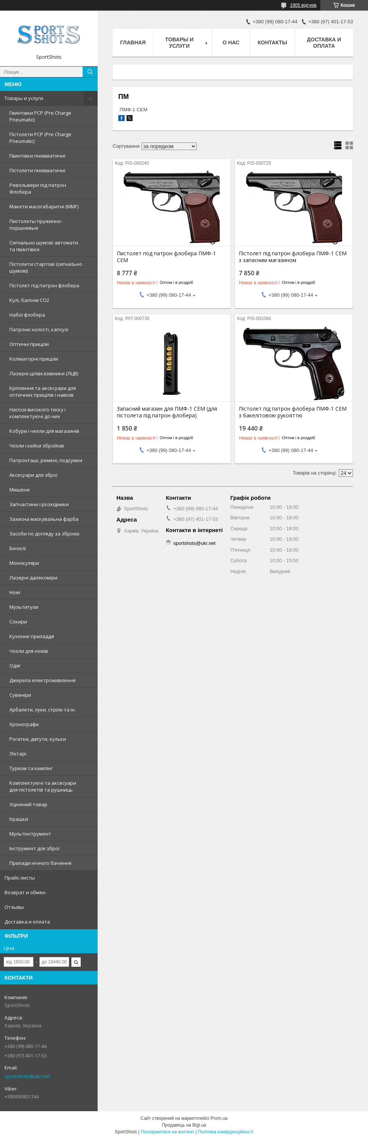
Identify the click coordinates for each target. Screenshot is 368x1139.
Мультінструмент (30, 833)
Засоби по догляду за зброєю (44, 533)
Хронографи (24, 724)
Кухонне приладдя (31, 636)
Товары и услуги (24, 98)
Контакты (272, 42)
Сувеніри (20, 695)
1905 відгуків (303, 5)
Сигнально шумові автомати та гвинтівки (43, 246)
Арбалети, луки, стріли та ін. (42, 709)
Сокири (18, 621)
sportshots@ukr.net (27, 1076)
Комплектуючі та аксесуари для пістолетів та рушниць (42, 786)
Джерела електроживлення (42, 680)
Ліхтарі (17, 753)
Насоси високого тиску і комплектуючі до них (37, 413)
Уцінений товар (28, 804)
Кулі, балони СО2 (29, 300)
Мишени (19, 489)
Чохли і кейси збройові (36, 445)
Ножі (14, 592)
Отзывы (14, 907)
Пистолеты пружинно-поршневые (35, 224)
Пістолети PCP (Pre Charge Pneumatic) (40, 137)
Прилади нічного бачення (40, 863)
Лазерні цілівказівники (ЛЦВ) (43, 373)
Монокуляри (24, 563)
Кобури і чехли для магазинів (44, 431)
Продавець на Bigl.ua (184, 1125)
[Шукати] (90, 71)
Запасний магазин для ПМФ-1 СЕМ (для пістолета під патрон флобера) (167, 412)
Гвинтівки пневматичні (37, 155)
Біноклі (17, 548)
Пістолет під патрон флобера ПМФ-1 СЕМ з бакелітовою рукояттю (293, 412)
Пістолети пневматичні (37, 170)
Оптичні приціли (29, 344)
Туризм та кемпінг (31, 768)
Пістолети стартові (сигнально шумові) (45, 267)
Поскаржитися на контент (167, 1131)
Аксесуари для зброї (33, 475)
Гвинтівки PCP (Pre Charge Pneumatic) (40, 116)
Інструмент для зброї (34, 848)
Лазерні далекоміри (33, 577)
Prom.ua (219, 1118)
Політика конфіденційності (225, 1131)
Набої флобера (27, 314)
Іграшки (18, 819)
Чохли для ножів (28, 651)
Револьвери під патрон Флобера (37, 188)
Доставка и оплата (27, 921)
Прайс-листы (20, 877)
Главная (133, 42)
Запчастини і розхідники (39, 504)
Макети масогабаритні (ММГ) (43, 206)
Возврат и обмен (25, 892)
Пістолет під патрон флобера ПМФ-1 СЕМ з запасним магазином (293, 257)
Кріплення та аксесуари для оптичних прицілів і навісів (42, 391)
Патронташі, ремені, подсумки (45, 460)
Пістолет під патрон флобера (44, 285)
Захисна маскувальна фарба (43, 519)
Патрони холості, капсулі (38, 329)
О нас (231, 42)
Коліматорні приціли (33, 358)
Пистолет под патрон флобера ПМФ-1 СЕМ (166, 257)
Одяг (15, 665)
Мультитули (23, 607)
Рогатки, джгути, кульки (37, 739)
